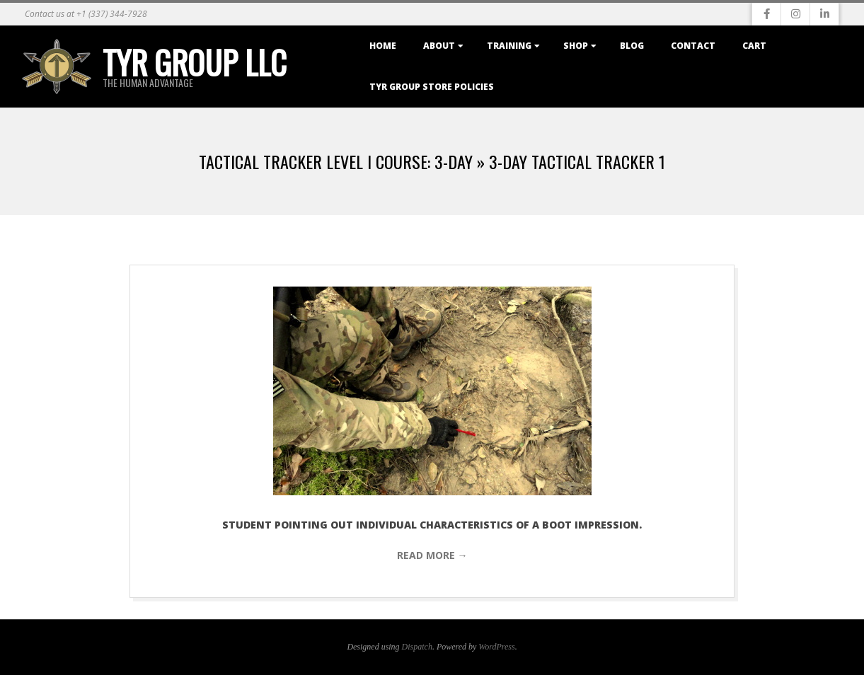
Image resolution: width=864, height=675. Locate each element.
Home (382, 46)
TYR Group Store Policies (431, 87)
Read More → (432, 555)
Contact (693, 46)
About (439, 46)
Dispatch (417, 647)
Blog (632, 46)
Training (509, 46)
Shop (575, 46)
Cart (754, 46)
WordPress (496, 647)
